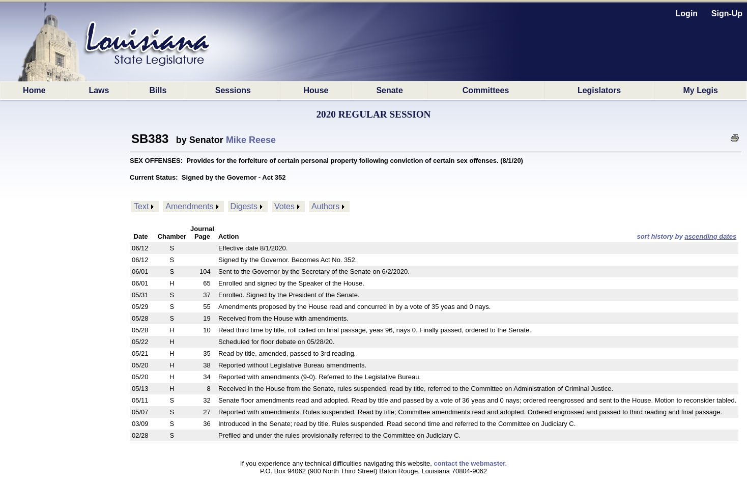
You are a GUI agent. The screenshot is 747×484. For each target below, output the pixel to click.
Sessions (233, 90)
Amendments (189, 206)
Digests (244, 206)
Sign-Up (726, 13)
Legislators (599, 90)
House (316, 90)
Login (687, 13)
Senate (389, 90)
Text (141, 206)
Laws (99, 90)
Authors (325, 206)
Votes (284, 206)
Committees (486, 90)
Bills (158, 90)
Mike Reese (251, 140)
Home (34, 90)
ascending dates (710, 236)
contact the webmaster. (470, 463)
